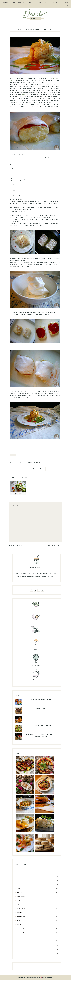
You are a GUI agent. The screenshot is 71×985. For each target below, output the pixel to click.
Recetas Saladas (34, 2)
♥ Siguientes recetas (16, 545)
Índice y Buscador (51, 2)
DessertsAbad (30, 977)
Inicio (5, 2)
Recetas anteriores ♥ (55, 545)
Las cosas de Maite (48, 977)
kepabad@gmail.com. (47, 576)
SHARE (27, 469)
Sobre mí (65, 2)
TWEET (34, 469)
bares (23, 94)
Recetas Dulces (18, 2)
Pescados (13, 455)
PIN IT (42, 469)
